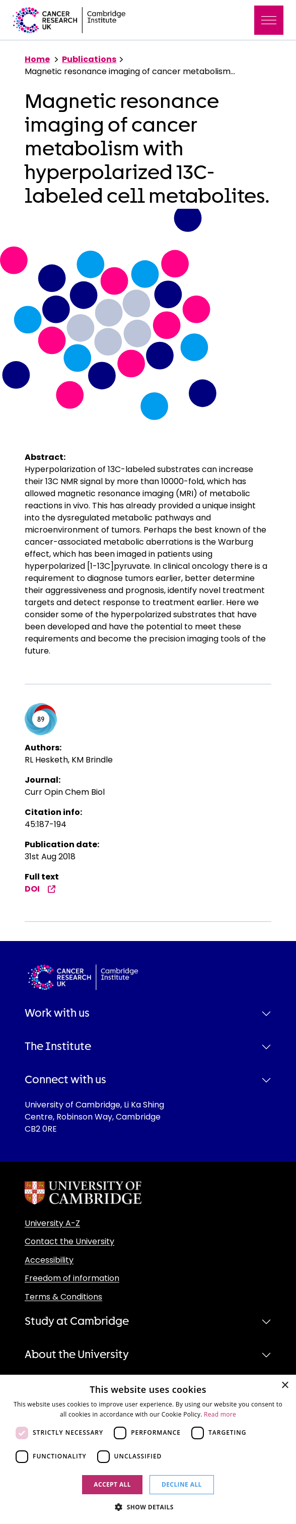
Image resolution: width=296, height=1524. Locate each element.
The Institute (58, 1046)
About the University (77, 1354)
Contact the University (69, 1241)
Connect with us (65, 1079)
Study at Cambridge (77, 1321)
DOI (40, 889)
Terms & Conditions (63, 1297)
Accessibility (49, 1260)
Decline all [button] (182, 1484)
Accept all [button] (112, 1484)
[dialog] (148, 1449)
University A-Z (52, 1223)
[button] (148, 1507)
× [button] (284, 1385)
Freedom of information (72, 1278)
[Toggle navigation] (268, 20)
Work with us (57, 1013)
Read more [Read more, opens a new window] (220, 1414)
